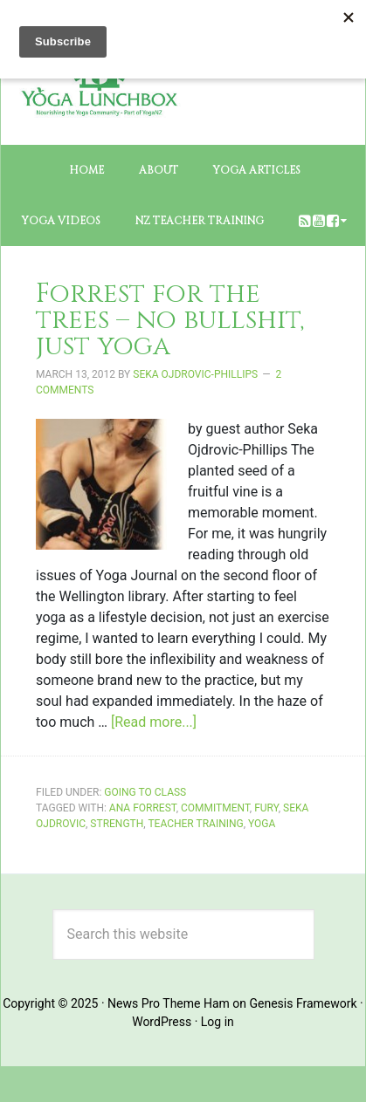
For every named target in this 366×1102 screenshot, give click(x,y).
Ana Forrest (142, 808)
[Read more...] (154, 722)
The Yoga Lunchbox (99, 114)
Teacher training (195, 824)
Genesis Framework (303, 1003)
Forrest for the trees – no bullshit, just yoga (170, 320)
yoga (261, 824)
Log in (217, 1022)
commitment (215, 808)
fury (266, 808)
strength (116, 824)
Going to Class (145, 792)
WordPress (161, 1022)
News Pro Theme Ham (168, 1003)
